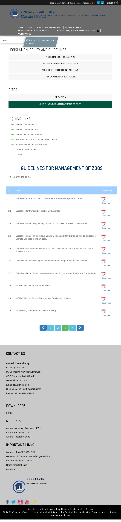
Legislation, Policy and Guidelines (76, 31)
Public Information (48, 27)
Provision (60, 99)
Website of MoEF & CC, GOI (20, 454)
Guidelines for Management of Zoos (60, 107)
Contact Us (24, 34)
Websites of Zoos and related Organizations (34, 142)
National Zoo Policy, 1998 (60, 59)
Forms (17, 157)
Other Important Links (24, 152)
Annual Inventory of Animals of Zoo (23, 430)
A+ (98, 3)
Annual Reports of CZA (25, 127)
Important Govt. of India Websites (29, 147)
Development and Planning (34, 31)
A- (102, 3)
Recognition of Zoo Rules (60, 79)
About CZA (25, 27)
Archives (10, 471)
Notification (73, 27)
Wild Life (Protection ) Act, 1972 (60, 72)
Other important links (16, 467)
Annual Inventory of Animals (27, 137)
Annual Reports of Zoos (25, 132)
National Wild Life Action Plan (60, 66)
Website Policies (60, 517)
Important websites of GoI (19, 463)
